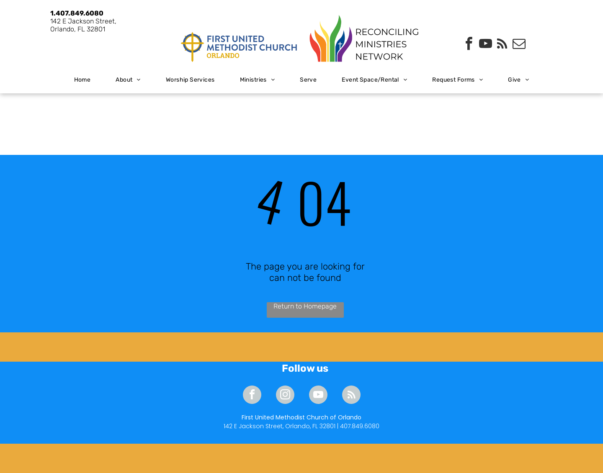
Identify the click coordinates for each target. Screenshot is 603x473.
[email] (518, 45)
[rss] (502, 45)
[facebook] (468, 45)
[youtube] (485, 45)
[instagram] (285, 396)
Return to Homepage (305, 306)
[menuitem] (82, 80)
